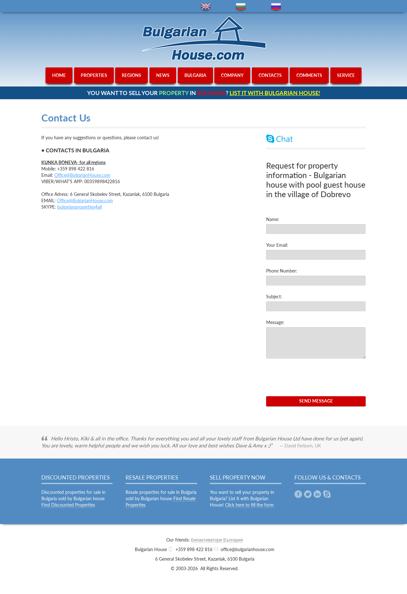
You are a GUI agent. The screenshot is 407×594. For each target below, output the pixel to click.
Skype (327, 494)
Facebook (298, 494)
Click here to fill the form (249, 505)
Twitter (308, 494)
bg (240, 6)
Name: (272, 219)
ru (276, 6)
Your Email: (277, 245)
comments (309, 75)
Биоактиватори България (217, 539)
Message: (275, 322)
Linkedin (317, 494)
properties (94, 75)
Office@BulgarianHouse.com (82, 175)
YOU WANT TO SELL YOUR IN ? (203, 92)
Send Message (316, 401)
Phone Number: (281, 270)
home (59, 75)
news (162, 75)
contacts (270, 75)
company (232, 75)
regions (131, 75)
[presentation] (314, 377)
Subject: (274, 296)
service (346, 75)
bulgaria (195, 75)
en (205, 6)
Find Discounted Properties (68, 505)
